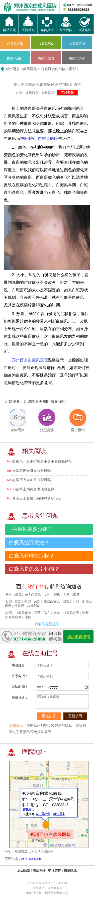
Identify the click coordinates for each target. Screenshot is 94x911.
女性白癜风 (52, 595)
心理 (8, 613)
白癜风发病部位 (53, 69)
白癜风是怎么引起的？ (34, 569)
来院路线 (84, 28)
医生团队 (65, 28)
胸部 (27, 601)
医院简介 (28, 28)
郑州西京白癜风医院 (21, 69)
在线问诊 (39, 870)
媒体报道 (47, 28)
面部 (72, 69)
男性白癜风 (13, 595)
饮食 (56, 613)
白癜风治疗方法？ (29, 542)
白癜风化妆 (23, 613)
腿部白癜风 (52, 601)
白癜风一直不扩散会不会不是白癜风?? (41, 461)
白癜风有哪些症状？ (31, 556)
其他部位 (33, 606)
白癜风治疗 (15, 58)
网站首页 (9, 28)
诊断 (85, 613)
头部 (8, 601)
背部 (18, 601)
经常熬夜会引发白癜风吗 (31, 471)
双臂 (66, 601)
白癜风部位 (46, 44)
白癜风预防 (46, 58)
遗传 (28, 617)
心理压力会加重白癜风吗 (31, 480)
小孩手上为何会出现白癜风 (33, 489)
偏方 (47, 613)
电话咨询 (54, 870)
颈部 (37, 601)
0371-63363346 (31, 858)
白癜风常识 (77, 58)
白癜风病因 (13, 617)
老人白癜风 (33, 595)
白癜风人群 (15, 44)
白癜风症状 (77, 44)
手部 (75, 601)
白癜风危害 (71, 613)
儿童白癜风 (71, 595)
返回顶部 (23, 870)
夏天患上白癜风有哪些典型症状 (36, 498)
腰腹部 (19, 606)
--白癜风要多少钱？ (30, 529)
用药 (37, 613)
